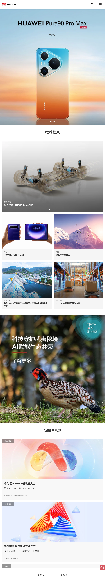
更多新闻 (64, 575)
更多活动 (41, 575)
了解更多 (52, 35)
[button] (51, 122)
